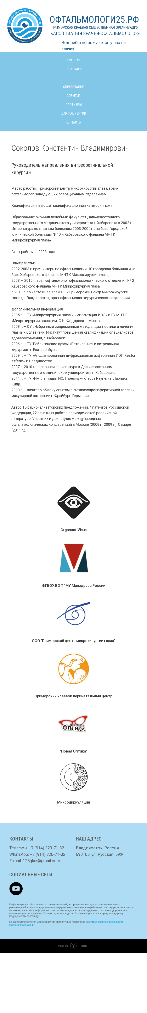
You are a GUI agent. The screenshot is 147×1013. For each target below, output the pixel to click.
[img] (16, 888)
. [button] (73, 78)
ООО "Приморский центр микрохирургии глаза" (73, 640)
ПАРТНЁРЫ (74, 105)
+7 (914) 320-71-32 (46, 847)
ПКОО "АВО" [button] (74, 69)
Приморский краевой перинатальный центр (73, 696)
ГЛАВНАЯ (73, 60)
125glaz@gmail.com (41, 860)
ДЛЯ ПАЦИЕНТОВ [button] (73, 113)
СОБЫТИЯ (73, 96)
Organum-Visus (74, 530)
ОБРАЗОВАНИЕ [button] (73, 87)
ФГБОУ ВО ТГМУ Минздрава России (73, 585)
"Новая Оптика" (73, 751)
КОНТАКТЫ (73, 122)
